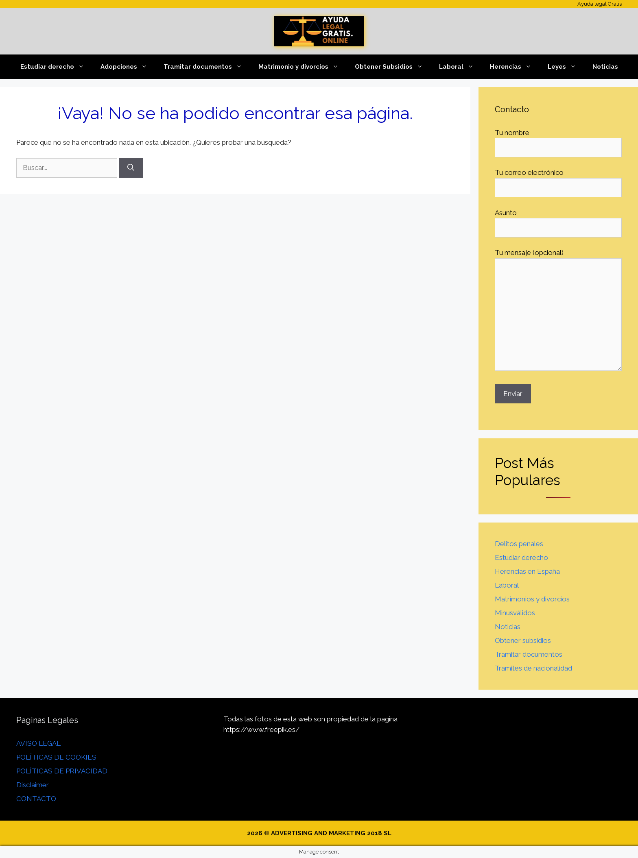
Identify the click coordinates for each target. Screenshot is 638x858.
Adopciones (128, 66)
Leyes (566, 66)
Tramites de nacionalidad (533, 668)
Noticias (605, 66)
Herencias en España (527, 571)
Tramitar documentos (207, 66)
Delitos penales (519, 544)
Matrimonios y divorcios (532, 599)
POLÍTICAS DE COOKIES (56, 757)
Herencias (515, 66)
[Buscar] (131, 168)
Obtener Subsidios (393, 66)
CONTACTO (36, 799)
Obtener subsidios (523, 640)
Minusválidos (515, 613)
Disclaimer (32, 785)
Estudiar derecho (56, 66)
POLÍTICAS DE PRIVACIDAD (61, 771)
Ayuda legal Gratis (599, 4)
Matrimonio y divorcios (302, 66)
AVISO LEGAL (38, 743)
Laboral (460, 66)
